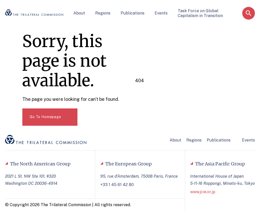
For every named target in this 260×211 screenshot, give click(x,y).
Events (161, 13)
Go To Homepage (45, 117)
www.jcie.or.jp (202, 191)
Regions (102, 13)
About (79, 13)
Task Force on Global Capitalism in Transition (200, 13)
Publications (132, 13)
